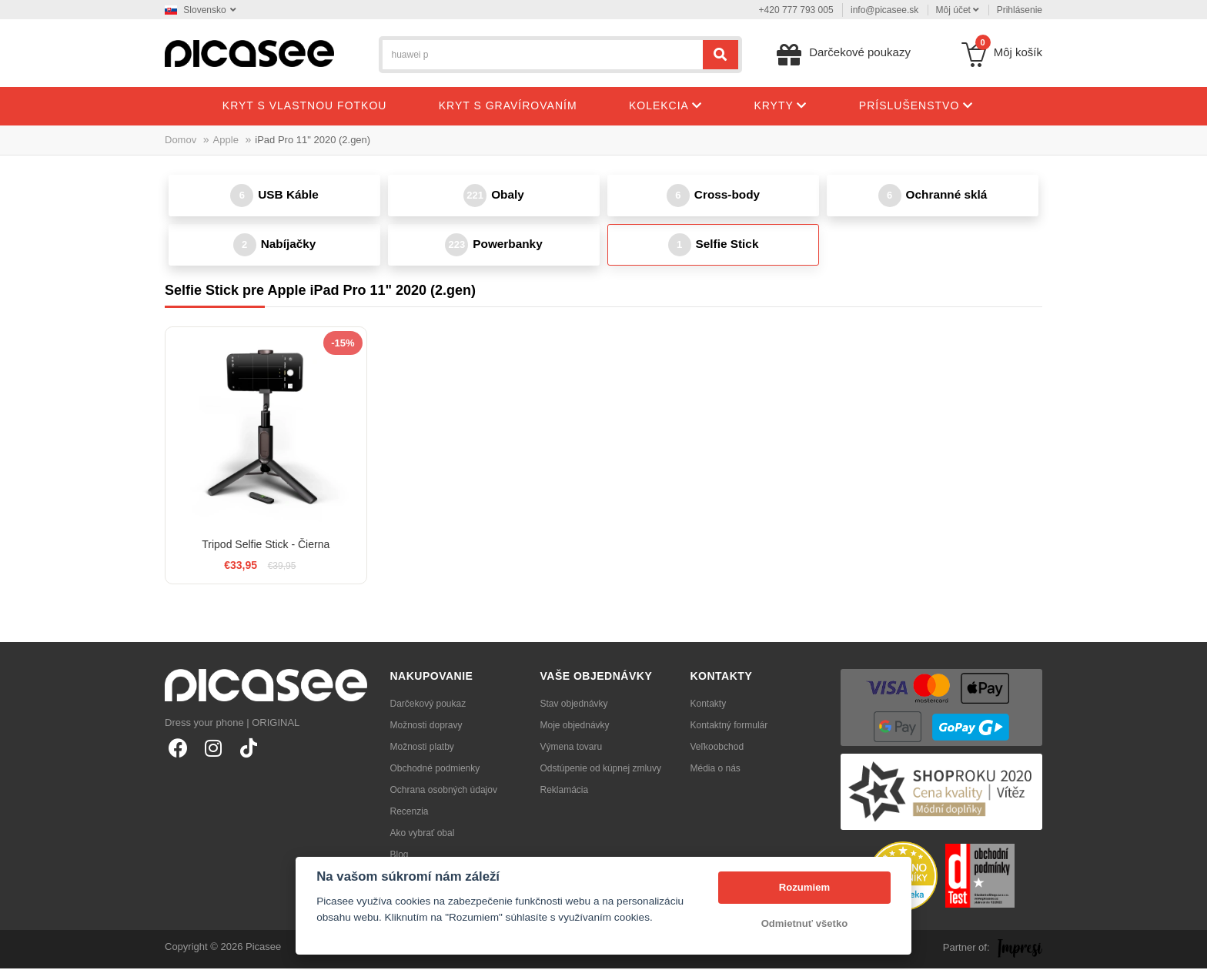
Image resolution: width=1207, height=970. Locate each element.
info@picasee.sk (884, 10)
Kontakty (708, 705)
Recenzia (409, 813)
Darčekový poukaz (428, 705)
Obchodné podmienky (435, 769)
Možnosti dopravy (426, 726)
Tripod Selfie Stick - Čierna (265, 546)
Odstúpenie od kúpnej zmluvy (600, 769)
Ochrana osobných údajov (443, 791)
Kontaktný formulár (729, 726)
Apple (226, 140)
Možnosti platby (422, 748)
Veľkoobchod (717, 748)
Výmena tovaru (571, 748)
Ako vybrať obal (422, 834)
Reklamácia (564, 791)
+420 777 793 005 (796, 10)
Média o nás (715, 769)
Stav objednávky (574, 705)
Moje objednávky (575, 726)
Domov (180, 140)
